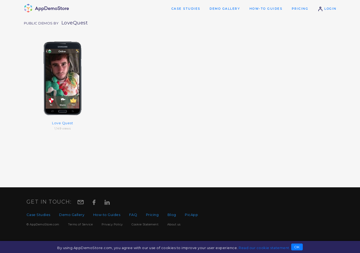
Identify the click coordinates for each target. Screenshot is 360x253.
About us (174, 224)
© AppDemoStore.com (43, 224)
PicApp (191, 215)
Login (327, 9)
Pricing (300, 9)
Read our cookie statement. (264, 248)
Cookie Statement (145, 224)
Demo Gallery (225, 9)
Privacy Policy (112, 224)
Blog (172, 215)
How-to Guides (266, 9)
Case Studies (185, 9)
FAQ (133, 215)
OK (297, 247)
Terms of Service (80, 224)
